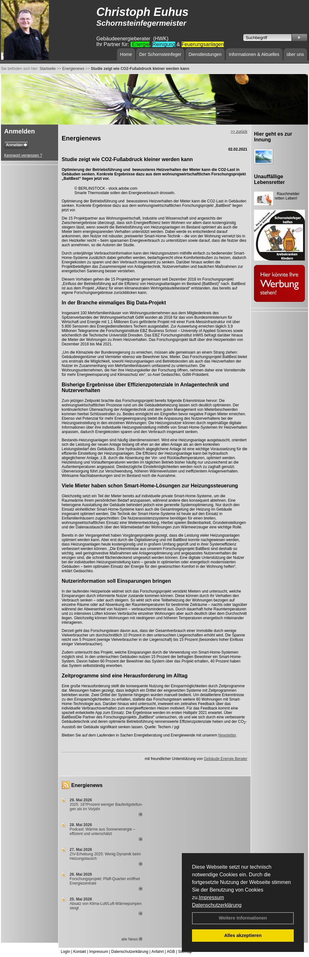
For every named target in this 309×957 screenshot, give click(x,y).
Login (65, 951)
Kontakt (79, 951)
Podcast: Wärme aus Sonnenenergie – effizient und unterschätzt (102, 831)
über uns (295, 54)
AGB (171, 951)
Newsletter (227, 735)
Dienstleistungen (205, 54)
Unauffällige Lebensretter (269, 179)
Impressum (211, 897)
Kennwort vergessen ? (23, 155)
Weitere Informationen (243, 917)
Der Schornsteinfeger (160, 54)
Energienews (87, 785)
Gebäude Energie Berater (225, 759)
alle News (131, 939)
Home (126, 54)
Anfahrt (157, 951)
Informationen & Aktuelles (254, 54)
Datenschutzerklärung (217, 905)
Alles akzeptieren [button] (243, 935)
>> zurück (238, 131)
